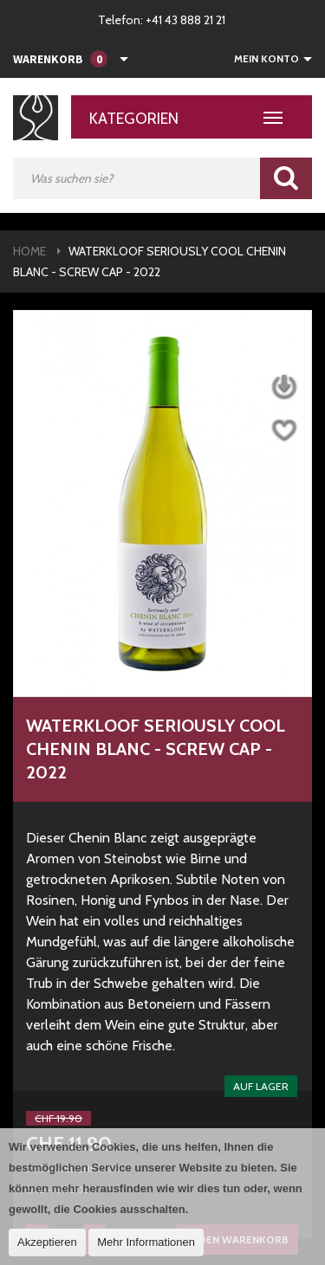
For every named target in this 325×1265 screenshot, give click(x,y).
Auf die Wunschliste (284, 431)
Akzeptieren (47, 1242)
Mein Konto (266, 59)
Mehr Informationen (146, 1242)
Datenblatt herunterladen (284, 387)
